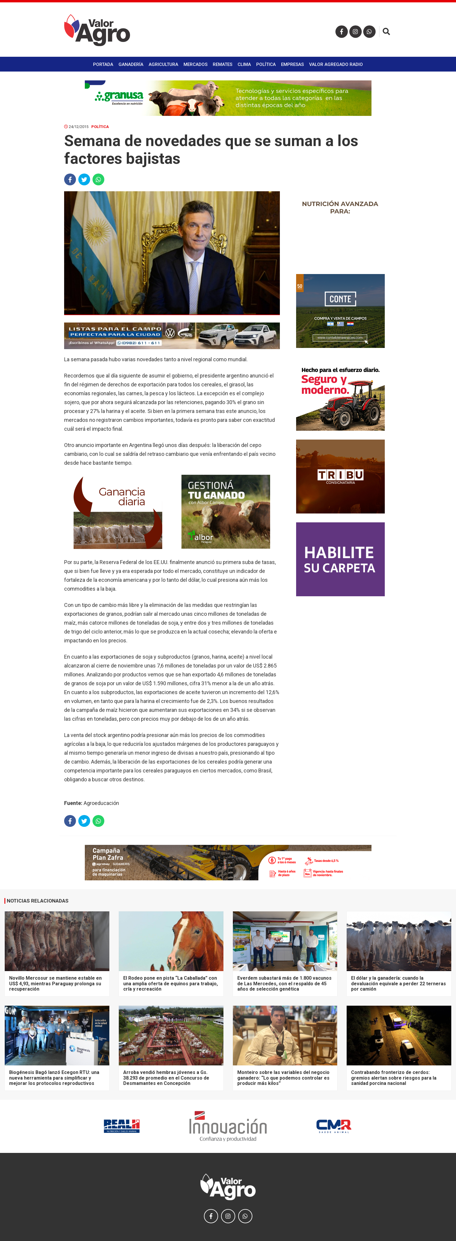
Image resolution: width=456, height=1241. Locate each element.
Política (266, 64)
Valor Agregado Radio (336, 64)
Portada (103, 64)
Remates (222, 64)
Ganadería (131, 64)
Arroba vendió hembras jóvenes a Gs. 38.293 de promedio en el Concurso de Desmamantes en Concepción (166, 1078)
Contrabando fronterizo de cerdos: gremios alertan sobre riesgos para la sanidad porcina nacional (393, 1078)
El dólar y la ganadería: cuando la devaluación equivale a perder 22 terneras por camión (398, 983)
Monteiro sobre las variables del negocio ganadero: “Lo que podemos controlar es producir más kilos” (283, 1078)
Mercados (195, 64)
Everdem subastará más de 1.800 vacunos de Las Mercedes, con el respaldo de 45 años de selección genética (284, 983)
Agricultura (163, 64)
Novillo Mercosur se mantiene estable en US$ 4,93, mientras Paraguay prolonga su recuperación (55, 983)
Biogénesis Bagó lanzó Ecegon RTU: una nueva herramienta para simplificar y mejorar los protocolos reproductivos (54, 1078)
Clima (244, 64)
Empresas (292, 64)
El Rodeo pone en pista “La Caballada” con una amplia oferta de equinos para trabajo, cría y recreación (170, 983)
